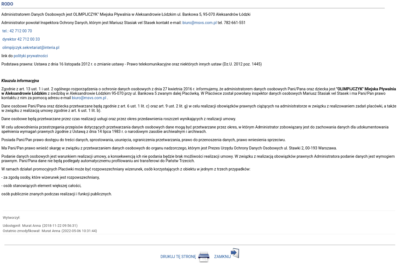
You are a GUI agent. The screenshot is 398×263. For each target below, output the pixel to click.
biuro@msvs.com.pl (199, 22)
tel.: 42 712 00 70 (16, 31)
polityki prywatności (31, 56)
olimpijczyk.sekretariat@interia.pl (30, 47)
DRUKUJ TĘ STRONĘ (186, 256)
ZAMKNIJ (226, 256)
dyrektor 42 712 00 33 (20, 39)
